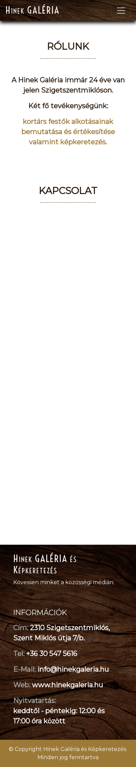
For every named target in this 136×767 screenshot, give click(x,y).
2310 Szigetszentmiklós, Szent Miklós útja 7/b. (61, 633)
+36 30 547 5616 (51, 654)
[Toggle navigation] (121, 10)
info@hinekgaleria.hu (73, 669)
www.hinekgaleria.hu (67, 685)
